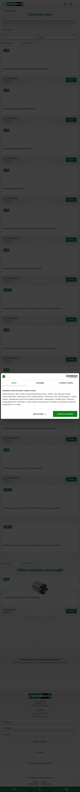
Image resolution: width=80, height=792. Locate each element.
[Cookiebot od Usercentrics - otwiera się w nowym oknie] (67, 376)
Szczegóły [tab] (40, 383)
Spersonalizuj (39, 414)
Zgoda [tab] (14, 383)
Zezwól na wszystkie (65, 414)
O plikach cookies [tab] (66, 383)
